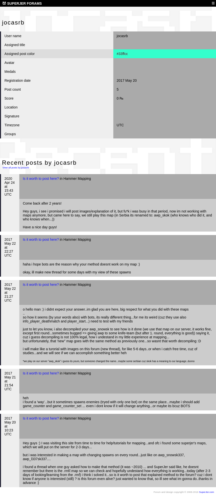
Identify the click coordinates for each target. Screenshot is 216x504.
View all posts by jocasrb (15, 167)
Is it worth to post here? (41, 179)
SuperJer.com (206, 492)
